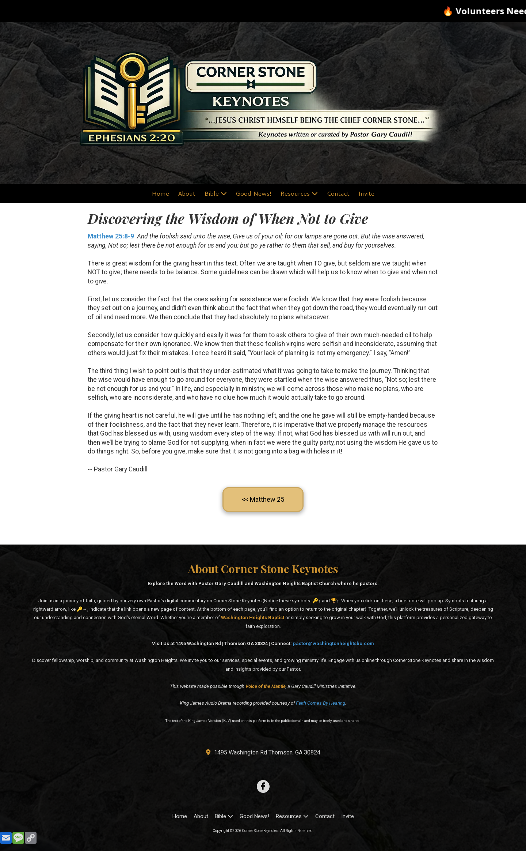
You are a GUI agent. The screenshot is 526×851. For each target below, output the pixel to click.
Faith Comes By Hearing (320, 703)
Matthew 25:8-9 (111, 236)
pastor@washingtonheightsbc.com (333, 643)
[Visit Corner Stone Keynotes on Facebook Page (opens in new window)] (263, 786)
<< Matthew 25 (263, 499)
